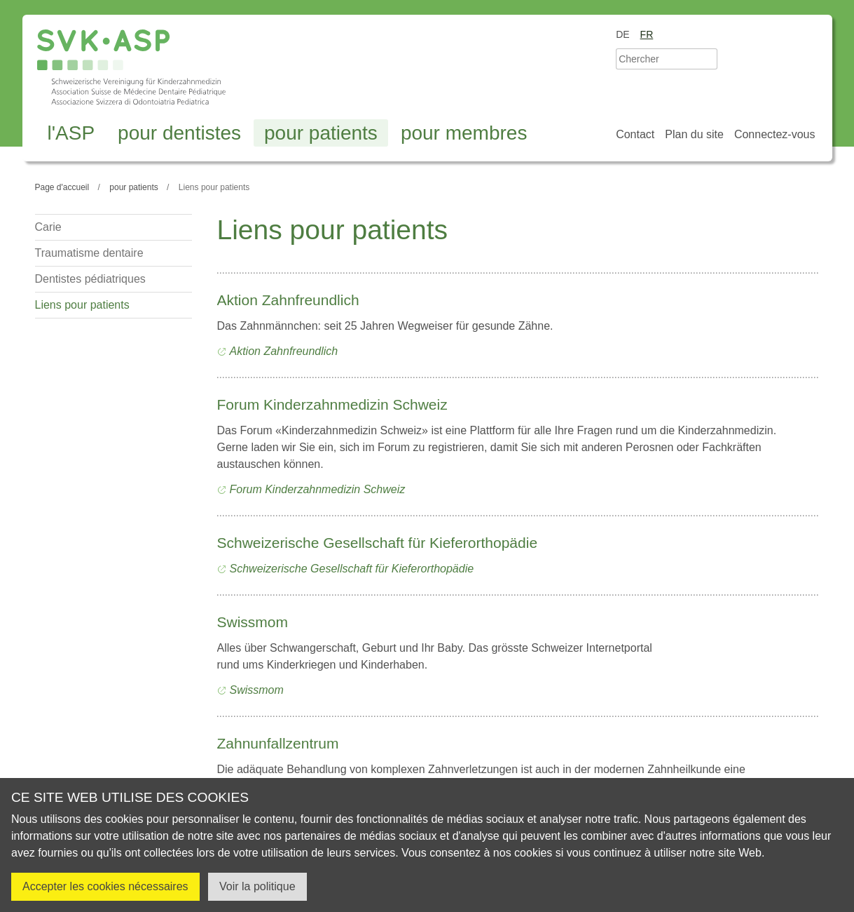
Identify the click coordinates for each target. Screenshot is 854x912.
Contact (635, 134)
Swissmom (253, 622)
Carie (48, 227)
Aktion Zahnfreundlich (288, 300)
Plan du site (694, 134)
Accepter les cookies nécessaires (105, 886)
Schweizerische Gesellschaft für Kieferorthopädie (377, 543)
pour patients (321, 133)
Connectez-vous (774, 134)
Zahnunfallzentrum (278, 743)
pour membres (464, 133)
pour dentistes (179, 133)
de (622, 34)
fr (647, 34)
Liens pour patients (82, 305)
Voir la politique (257, 886)
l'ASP (71, 133)
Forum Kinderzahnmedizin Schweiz (332, 404)
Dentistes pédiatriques (90, 279)
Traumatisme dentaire (89, 253)
